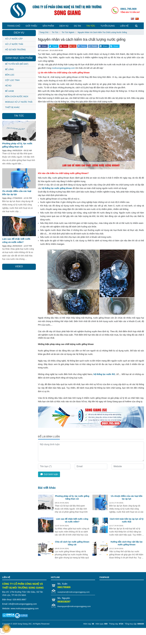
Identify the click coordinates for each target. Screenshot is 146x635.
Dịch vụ (64, 25)
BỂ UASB (9, 91)
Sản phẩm (48, 25)
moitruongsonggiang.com (63, 68)
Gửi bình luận (49, 474)
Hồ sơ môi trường (15, 49)
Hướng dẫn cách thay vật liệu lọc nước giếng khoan (127, 543)
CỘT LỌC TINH (12, 80)
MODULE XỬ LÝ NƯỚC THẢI (18, 102)
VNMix (102, 583)
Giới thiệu (31, 25)
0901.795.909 (128, 8)
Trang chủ (13, 25)
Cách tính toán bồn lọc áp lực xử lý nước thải (127, 520)
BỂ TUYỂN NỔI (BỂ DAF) (16, 64)
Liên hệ (124, 25)
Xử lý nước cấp (14, 39)
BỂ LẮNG (9, 69)
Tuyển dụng (108, 25)
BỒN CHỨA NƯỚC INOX (16, 96)
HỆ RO (8, 85)
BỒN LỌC (9, 75)
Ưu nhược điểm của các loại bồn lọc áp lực (126, 497)
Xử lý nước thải (14, 44)
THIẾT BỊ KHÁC (12, 107)
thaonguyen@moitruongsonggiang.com (74, 606)
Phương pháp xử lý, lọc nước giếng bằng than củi (72, 497)
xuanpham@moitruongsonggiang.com (73, 592)
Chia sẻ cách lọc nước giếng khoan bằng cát (72, 543)
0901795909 (64, 587)
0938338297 (64, 601)
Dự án (77, 25)
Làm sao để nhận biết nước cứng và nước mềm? (72, 520)
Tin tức (90, 25)
